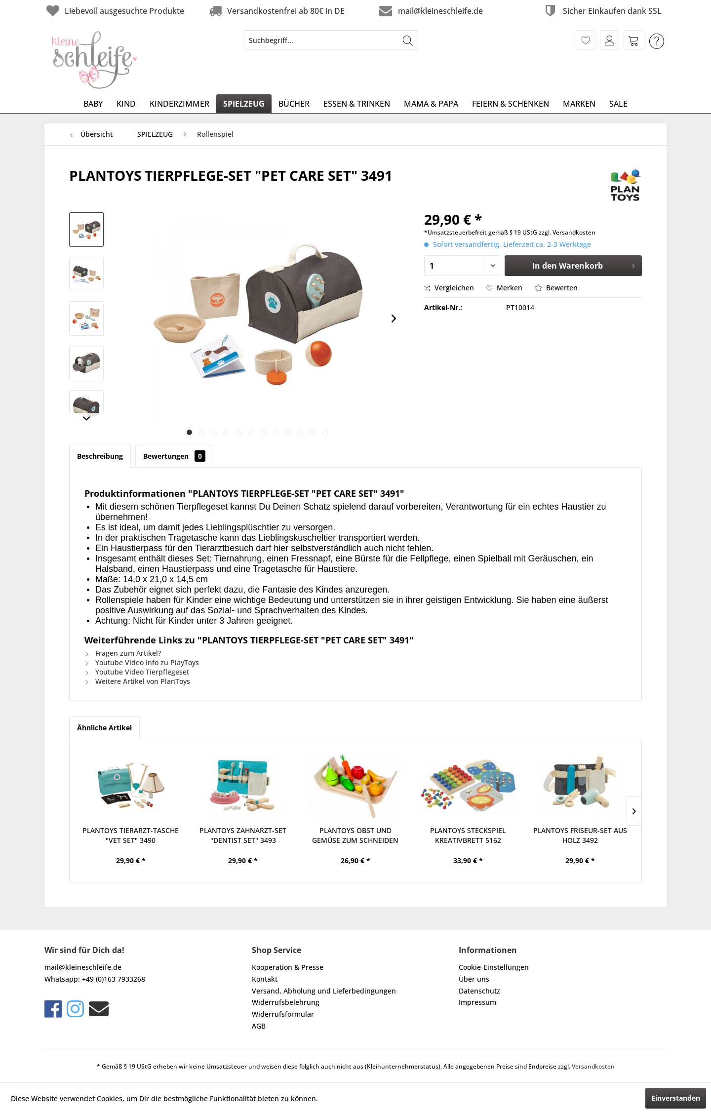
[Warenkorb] (634, 40)
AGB (259, 1026)
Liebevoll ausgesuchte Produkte (114, 10)
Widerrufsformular (283, 1014)
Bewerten (556, 287)
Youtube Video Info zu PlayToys (141, 662)
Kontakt (264, 979)
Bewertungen (174, 456)
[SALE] (618, 103)
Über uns (474, 979)
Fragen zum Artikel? (122, 653)
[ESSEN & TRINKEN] (356, 103)
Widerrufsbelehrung (285, 1002)
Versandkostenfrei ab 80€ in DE (276, 10)
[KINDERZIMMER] (179, 103)
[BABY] (93, 103)
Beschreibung (100, 456)
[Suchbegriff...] (331, 40)
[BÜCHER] (294, 103)
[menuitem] (331, 40)
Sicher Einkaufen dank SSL (601, 10)
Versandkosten (593, 1066)
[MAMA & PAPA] (431, 103)
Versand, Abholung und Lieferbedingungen (324, 990)
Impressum (477, 1002)
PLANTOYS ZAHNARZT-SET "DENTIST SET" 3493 (242, 835)
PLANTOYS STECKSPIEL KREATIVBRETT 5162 (468, 835)
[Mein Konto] (609, 40)
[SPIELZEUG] (244, 103)
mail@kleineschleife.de (429, 10)
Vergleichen (449, 287)
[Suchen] (407, 40)
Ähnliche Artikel (104, 727)
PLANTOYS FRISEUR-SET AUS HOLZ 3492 (580, 835)
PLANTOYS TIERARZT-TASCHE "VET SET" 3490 (130, 835)
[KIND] (126, 103)
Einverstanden (675, 1098)
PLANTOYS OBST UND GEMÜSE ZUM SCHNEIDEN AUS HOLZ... (355, 835)
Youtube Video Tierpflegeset (136, 671)
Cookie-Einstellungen (494, 967)
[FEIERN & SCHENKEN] (510, 103)
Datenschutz (479, 990)
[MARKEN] (579, 103)
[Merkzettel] (585, 40)
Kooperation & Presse (287, 967)
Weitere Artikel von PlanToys (137, 681)
